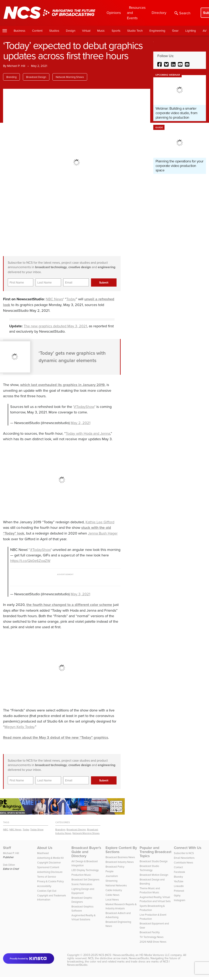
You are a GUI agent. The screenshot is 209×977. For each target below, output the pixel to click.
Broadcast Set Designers (85, 879)
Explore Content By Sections (121, 850)
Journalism (112, 876)
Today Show (36, 829)
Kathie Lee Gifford (100, 522)
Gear (175, 30)
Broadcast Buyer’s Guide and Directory (86, 852)
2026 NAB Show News (153, 941)
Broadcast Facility (150, 932)
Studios (54, 30)
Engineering (157, 30)
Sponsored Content (48, 867)
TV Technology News (151, 937)
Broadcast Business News (120, 857)
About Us (44, 848)
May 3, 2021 (80, 594)
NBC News (54, 299)
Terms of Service (46, 876)
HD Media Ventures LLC (154, 955)
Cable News (112, 895)
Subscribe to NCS (184, 853)
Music (101, 30)
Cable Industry (114, 890)
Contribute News (183, 862)
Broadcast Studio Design (154, 861)
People (109, 871)
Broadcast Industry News (120, 862)
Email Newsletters (184, 858)
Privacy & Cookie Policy (50, 881)
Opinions (114, 12)
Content (37, 30)
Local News (112, 899)
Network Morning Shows (70, 77)
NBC (5, 829)
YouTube (178, 881)
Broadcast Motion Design (154, 875)
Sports (116, 30)
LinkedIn (179, 886)
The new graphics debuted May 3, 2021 (55, 326)
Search (182, 13)
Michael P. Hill (16, 66)
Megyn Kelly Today (19, 726)
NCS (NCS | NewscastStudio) (116, 955)
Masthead (43, 853)
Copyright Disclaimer (49, 862)
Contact (178, 867)
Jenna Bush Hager (103, 533)
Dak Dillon (9, 865)
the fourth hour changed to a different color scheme (69, 604)
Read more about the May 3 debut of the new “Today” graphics (55, 737)
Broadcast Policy (115, 866)
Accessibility (44, 886)
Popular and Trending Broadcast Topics (155, 852)
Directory (159, 12)
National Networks (116, 885)
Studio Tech (135, 30)
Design (70, 30)
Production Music (81, 875)
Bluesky (178, 876)
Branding (11, 77)
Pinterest (179, 891)
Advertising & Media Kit (50, 858)
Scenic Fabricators (81, 884)
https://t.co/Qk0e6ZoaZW (30, 560)
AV (205, 30)
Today (71, 299)
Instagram (179, 900)
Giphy (177, 895)
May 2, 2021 (80, 422)
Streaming (111, 880)
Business (19, 30)
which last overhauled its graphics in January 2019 (62, 384)
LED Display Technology (85, 870)
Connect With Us (187, 848)
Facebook (179, 872)
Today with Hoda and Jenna (88, 433)
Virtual (86, 30)
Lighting (190, 30)
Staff (7, 848)
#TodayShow (84, 406)
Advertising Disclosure (49, 872)
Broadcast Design (36, 77)
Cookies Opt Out (46, 891)
